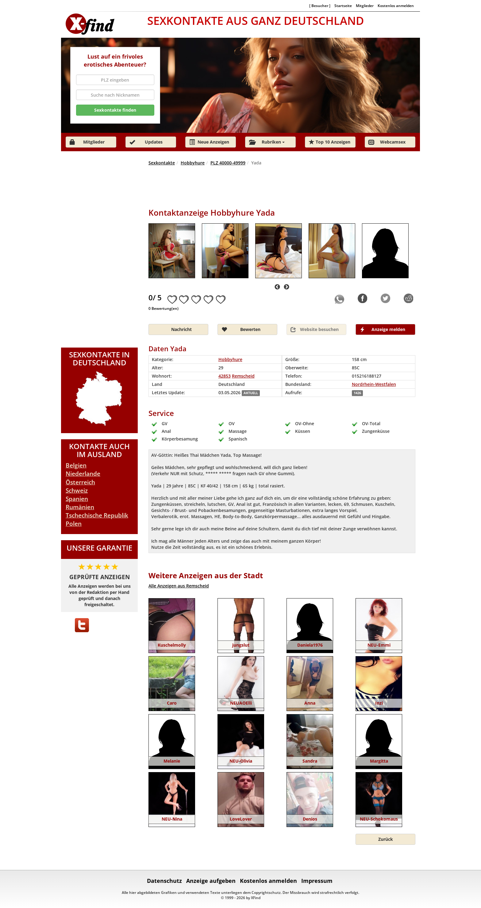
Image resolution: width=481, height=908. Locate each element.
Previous (277, 287)
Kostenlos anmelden (396, 5)
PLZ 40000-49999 (227, 163)
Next (286, 287)
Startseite (343, 5)
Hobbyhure (193, 163)
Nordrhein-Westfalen (374, 384)
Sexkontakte (161, 163)
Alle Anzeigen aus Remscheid (178, 586)
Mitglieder (365, 5)
